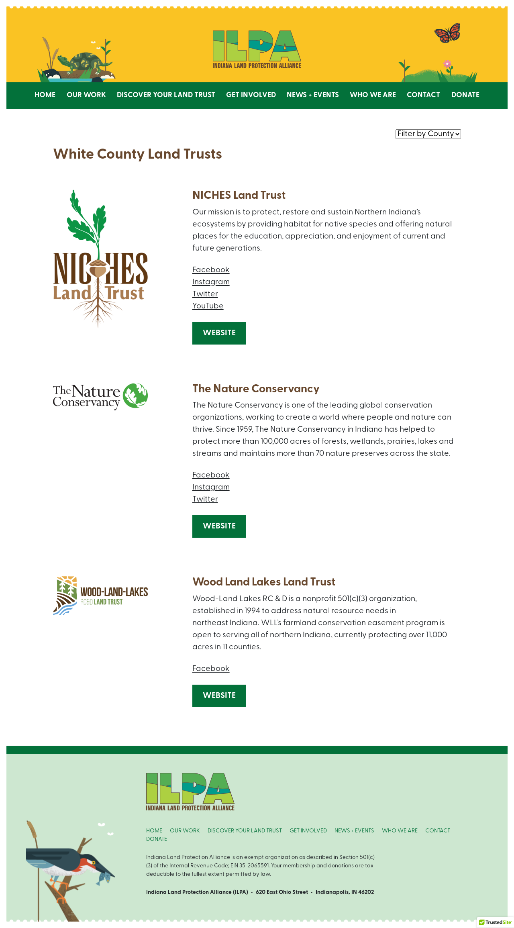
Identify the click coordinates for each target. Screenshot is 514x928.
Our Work (86, 95)
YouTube (208, 306)
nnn (428, 134)
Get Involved (251, 95)
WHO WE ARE (400, 831)
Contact (423, 95)
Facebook (211, 270)
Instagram (211, 282)
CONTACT (437, 831)
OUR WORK (185, 831)
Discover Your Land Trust (166, 95)
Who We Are (373, 95)
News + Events (313, 95)
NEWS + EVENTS (354, 831)
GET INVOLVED (308, 831)
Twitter (205, 294)
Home (45, 95)
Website (219, 333)
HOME (154, 831)
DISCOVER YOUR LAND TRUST (245, 831)
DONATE (156, 839)
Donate (465, 95)
